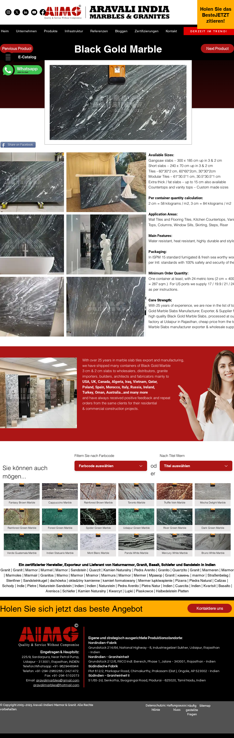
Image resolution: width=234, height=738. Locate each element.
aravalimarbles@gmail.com (57, 680)
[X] (17, 12)
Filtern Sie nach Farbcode (94, 455)
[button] (22, 57)
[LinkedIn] (25, 12)
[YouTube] (34, 12)
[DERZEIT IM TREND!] (209, 31)
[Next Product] (217, 48)
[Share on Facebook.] (18, 145)
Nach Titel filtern (172, 455)
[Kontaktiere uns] (209, 608)
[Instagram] (8, 12)
